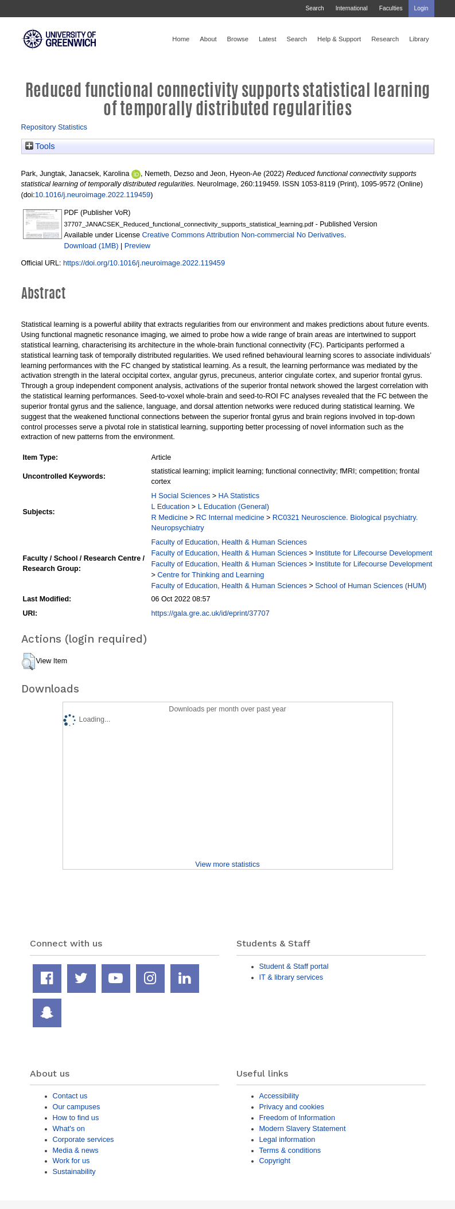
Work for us (71, 1160)
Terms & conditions (290, 1150)
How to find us (76, 1117)
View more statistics (227, 864)
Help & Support (339, 39)
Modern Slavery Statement (302, 1128)
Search (314, 8)
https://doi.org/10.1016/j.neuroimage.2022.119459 (144, 263)
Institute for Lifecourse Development (373, 553)
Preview (137, 245)
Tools (40, 146)
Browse (237, 39)
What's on (69, 1128)
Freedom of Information (297, 1117)
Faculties (391, 8)
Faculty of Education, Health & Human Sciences (229, 542)
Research (385, 39)
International (352, 8)
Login (421, 8)
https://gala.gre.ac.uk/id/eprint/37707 (210, 613)
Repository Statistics (54, 127)
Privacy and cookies (291, 1106)
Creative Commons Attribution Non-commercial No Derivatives (243, 234)
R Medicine (169, 517)
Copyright (275, 1160)
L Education (170, 506)
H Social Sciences (181, 495)
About (208, 39)
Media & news (76, 1150)
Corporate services (83, 1139)
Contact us (70, 1095)
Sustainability (74, 1171)
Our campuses (76, 1106)
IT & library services (291, 977)
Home (180, 39)
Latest (268, 39)
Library (419, 39)
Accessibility (279, 1095)
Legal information (287, 1139)
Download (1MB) (91, 245)
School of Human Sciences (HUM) (370, 585)
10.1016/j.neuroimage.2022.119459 (92, 194)
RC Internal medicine (230, 517)
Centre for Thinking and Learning (210, 574)
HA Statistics (239, 495)
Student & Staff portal (294, 966)
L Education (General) (233, 506)
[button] (28, 661)
